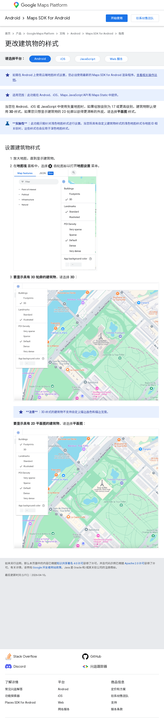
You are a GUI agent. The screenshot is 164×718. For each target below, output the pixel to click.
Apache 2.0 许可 (134, 563)
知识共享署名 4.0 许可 (70, 563)
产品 (18, 33)
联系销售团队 (145, 18)
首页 (7, 33)
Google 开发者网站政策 (47, 567)
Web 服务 (116, 59)
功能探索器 (12, 696)
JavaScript (87, 59)
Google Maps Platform (40, 33)
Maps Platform (44, 5)
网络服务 (64, 709)
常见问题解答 (14, 689)
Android (12, 18)
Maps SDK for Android (48, 18)
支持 (114, 702)
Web (61, 702)
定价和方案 (118, 689)
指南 (121, 33)
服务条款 (117, 709)
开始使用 (117, 18)
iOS (62, 59)
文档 (62, 33)
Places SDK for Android (20, 702)
